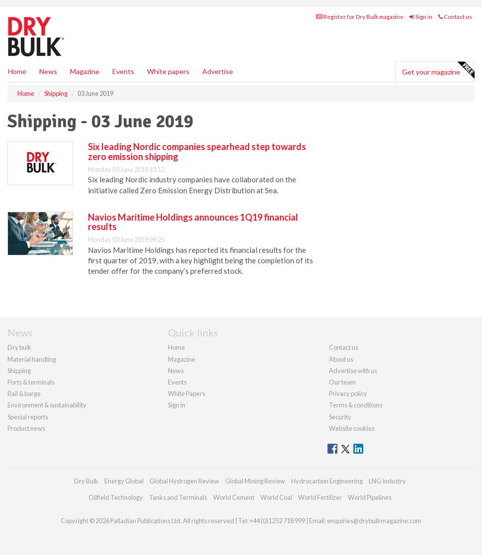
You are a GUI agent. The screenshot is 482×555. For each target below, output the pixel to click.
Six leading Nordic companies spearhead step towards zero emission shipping (197, 151)
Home (17, 71)
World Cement (233, 497)
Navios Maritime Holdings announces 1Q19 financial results (193, 222)
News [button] (48, 71)
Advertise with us (353, 371)
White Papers (186, 393)
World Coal (276, 497)
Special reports (27, 417)
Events (123, 71)
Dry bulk (19, 347)
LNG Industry (387, 481)
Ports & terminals (31, 382)
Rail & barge (24, 393)
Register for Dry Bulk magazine (359, 16)
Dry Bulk (86, 481)
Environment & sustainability (46, 405)
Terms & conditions (356, 405)
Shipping (19, 371)
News (176, 371)
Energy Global (124, 481)
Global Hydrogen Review (184, 481)
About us (341, 359)
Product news (26, 428)
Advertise (217, 71)
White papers (168, 71)
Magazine (84, 71)
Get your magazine (438, 70)
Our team (342, 382)
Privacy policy (348, 393)
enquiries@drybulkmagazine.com (374, 521)
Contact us (455, 16)
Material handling (31, 359)
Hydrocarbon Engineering (327, 481)
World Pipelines (370, 497)
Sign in (420, 16)
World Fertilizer (320, 497)
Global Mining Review (255, 481)
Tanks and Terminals (178, 497)
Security (340, 417)
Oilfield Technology (115, 497)
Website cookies (352, 428)
